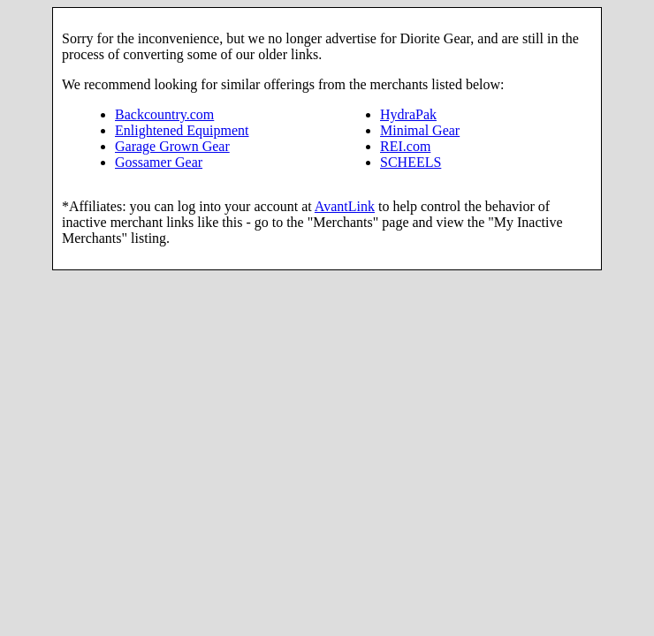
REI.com (405, 146)
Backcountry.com (164, 114)
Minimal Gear (420, 130)
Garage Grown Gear (172, 146)
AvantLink (345, 206)
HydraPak (408, 114)
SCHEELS (410, 162)
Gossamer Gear (158, 162)
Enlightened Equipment (182, 130)
